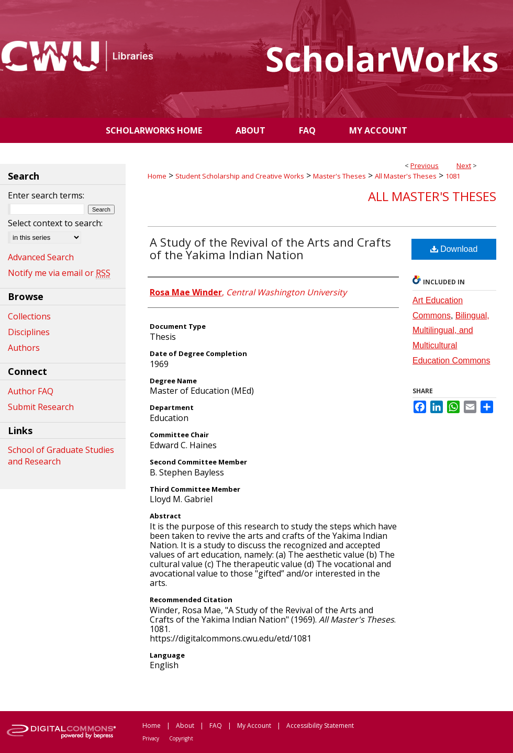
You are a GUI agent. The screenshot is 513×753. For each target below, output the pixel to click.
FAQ (215, 725)
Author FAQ (30, 391)
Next (463, 165)
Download (454, 249)
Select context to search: (55, 223)
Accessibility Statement (320, 725)
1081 (452, 176)
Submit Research (41, 407)
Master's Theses (339, 176)
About (185, 725)
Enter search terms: (46, 195)
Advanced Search (41, 257)
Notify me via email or (59, 273)
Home (157, 176)
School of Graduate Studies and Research (61, 455)
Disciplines (29, 332)
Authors (24, 347)
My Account (254, 725)
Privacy (150, 738)
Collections (29, 316)
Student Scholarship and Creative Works (239, 176)
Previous (424, 165)
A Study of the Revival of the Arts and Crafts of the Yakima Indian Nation (270, 248)
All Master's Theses (406, 176)
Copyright (181, 738)
